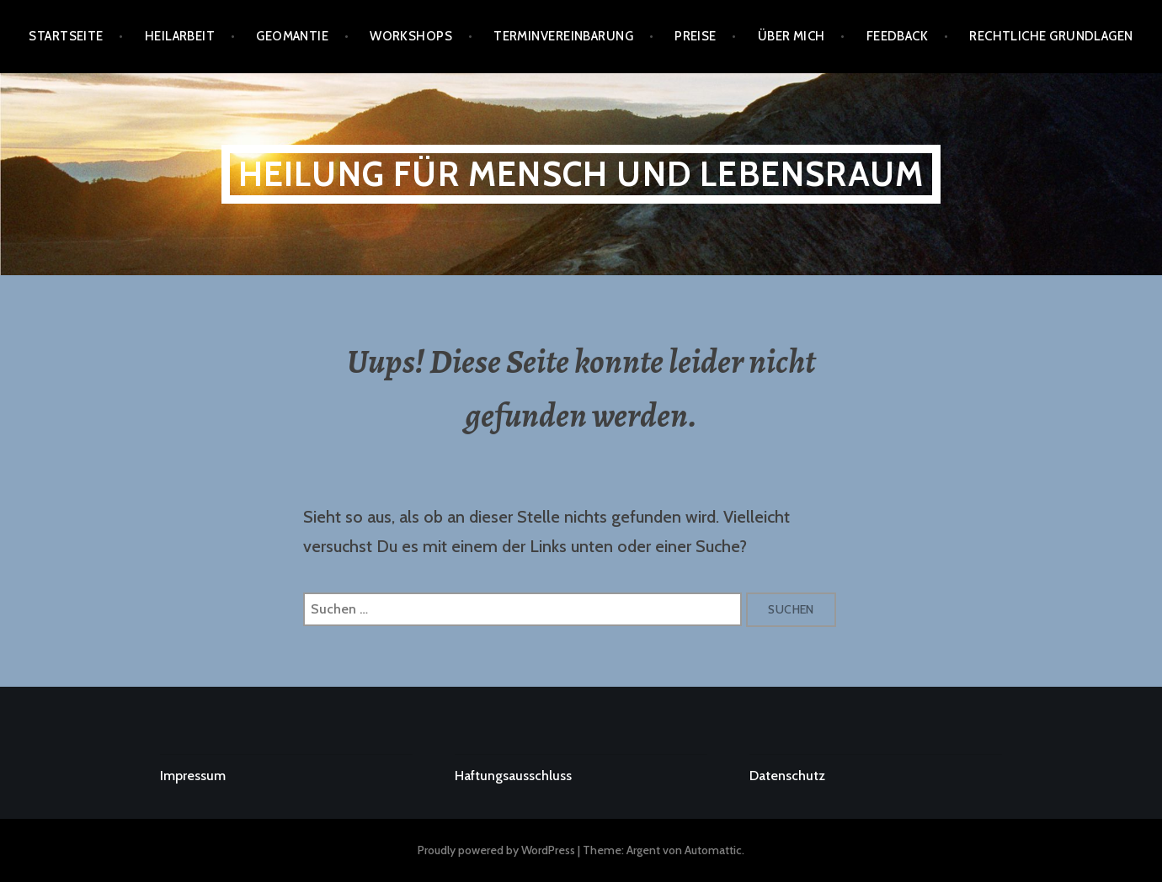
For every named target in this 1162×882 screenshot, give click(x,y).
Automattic (713, 850)
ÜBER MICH (791, 36)
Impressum (193, 776)
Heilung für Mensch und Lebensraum (581, 173)
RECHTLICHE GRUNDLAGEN (1051, 36)
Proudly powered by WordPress (496, 850)
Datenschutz (787, 776)
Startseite (66, 36)
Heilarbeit (180, 36)
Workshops (411, 36)
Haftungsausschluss (513, 776)
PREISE (695, 36)
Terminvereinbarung (563, 36)
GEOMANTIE (292, 36)
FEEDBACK (897, 36)
